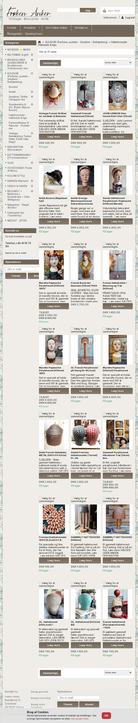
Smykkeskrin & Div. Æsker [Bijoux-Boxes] (20, 107)
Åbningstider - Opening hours (24, 33)
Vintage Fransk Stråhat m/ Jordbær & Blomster (52, 115)
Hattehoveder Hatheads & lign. (18, 116)
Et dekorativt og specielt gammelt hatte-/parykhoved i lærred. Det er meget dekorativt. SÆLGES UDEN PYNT (85, 636)
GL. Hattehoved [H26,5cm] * (48, 623)
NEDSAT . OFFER (17, 220)
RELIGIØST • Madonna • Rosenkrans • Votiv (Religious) (18, 195)
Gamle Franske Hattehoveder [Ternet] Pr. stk (84, 455)
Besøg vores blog (40, 698)
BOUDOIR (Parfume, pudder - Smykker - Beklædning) (18, 77)
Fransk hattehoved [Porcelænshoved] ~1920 (114, 624)
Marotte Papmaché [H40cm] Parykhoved (115, 369)
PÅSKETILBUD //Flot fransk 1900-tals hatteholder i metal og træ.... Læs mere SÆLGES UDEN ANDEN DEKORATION (117, 300)
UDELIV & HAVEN (17, 185)
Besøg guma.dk (39, 691)
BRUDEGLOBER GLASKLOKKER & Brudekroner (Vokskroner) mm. (17, 64)
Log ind (127, 17)
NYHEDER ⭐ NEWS (18, 49)
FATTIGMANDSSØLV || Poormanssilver (19, 156)
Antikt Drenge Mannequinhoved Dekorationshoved (82, 201)
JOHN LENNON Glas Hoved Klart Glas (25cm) (117, 115)
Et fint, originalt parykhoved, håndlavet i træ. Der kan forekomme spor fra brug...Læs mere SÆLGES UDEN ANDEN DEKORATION (117, 469)
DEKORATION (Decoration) (15, 148)
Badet (12, 91)
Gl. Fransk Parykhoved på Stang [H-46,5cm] (84, 369)
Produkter (30, 28)
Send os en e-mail (15, 252)
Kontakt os (81, 27)
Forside (11, 27)
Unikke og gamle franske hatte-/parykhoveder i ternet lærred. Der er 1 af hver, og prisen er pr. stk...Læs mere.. (88, 468)
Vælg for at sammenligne (47, 76)
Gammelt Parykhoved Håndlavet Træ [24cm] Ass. (116, 455)
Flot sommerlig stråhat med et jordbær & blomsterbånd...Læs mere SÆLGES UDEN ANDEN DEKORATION (53, 126)
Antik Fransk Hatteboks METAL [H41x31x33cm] (52, 454)
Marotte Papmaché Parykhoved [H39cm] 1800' (51, 285)
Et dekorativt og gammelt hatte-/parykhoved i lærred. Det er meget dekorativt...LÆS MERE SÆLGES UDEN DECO (53, 635)
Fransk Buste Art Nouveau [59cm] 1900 (84, 284)
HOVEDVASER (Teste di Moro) (19, 169)
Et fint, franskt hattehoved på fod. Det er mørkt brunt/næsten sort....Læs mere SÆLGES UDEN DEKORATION (86, 126)
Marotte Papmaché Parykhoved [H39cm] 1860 (51, 370)
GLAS (10, 162)
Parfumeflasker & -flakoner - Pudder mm (19, 125)
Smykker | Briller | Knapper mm (18, 98)
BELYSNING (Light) (18, 54)
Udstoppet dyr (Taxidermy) (15, 214)
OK (107, 715)
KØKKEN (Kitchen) (18, 180)
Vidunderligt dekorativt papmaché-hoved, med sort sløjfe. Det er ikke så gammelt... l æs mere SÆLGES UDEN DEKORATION (117, 215)
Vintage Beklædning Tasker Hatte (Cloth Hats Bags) (20, 137)
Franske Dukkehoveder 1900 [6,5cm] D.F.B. (53, 538)
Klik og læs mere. (80, 718)
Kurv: (114, 10)
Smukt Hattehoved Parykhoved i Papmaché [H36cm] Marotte (117, 201)
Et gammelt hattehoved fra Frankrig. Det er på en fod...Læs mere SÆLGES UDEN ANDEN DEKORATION (117, 550)
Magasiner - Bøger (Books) (18, 206)
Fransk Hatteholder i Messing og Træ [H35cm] (115, 285)
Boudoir (13, 86)
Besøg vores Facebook (38, 706)
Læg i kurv (54, 136)
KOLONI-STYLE (16, 175)
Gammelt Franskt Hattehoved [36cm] (82, 115)
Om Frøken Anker (56, 27)
